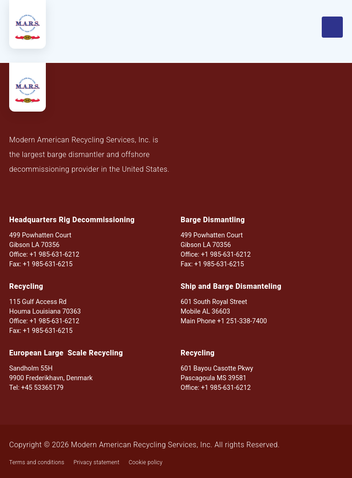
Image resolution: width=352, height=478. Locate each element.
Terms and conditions (36, 462)
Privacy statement (96, 462)
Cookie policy (146, 462)
